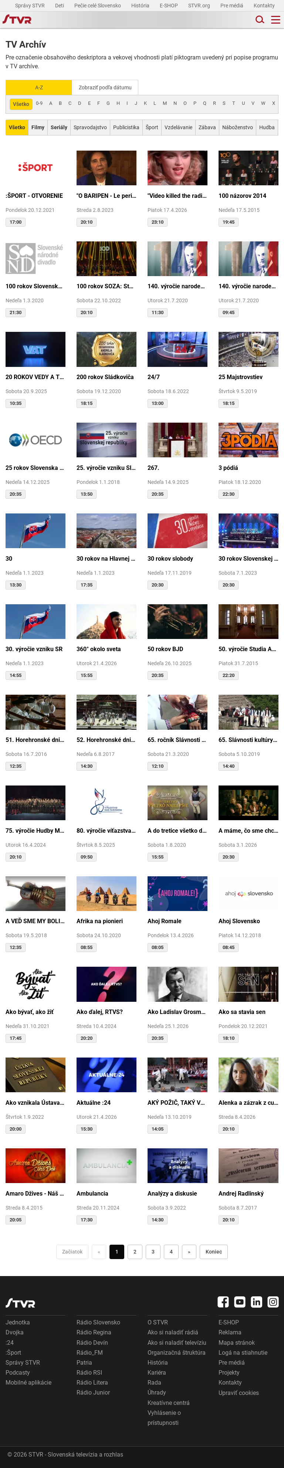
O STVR (158, 1321)
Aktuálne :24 (94, 1102)
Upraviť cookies (239, 1392)
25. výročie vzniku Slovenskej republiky (106, 467)
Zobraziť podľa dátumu (108, 87)
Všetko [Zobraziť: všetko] (21, 103)
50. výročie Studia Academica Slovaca (248, 648)
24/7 (154, 376)
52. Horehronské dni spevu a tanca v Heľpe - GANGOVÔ (106, 739)
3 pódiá (228, 467)
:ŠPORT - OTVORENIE (34, 195)
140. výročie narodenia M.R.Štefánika (177, 285)
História (141, 5)
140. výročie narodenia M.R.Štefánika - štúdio (248, 285)
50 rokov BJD (165, 648)
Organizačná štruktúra (177, 1351)
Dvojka (15, 1331)
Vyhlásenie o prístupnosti (164, 1417)
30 (9, 557)
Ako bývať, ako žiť (30, 1011)
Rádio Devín (92, 1341)
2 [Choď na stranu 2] (134, 1251)
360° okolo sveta (99, 648)
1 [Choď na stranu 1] (116, 1251)
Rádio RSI (89, 1371)
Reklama (230, 1331)
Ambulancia (92, 1192)
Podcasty (18, 1371)
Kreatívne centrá (169, 1402)
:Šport (13, 1351)
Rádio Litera (92, 1381)
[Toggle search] (259, 19)
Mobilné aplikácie (28, 1381)
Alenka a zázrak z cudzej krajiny (248, 1102)
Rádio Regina (94, 1331)
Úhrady (157, 1391)
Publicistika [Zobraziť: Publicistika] (126, 127)
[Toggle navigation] (275, 19)
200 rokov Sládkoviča (105, 376)
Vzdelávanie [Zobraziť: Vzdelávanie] (178, 127)
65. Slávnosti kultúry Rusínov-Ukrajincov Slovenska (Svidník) (248, 739)
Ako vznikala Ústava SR (35, 1102)
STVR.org (199, 5)
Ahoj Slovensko (239, 920)
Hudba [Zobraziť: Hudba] (267, 127)
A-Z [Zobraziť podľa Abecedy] (39, 87)
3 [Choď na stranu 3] (153, 1251)
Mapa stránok (237, 1341)
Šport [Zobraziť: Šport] (152, 127)
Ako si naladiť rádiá (173, 1331)
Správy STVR (30, 5)
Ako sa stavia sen (242, 1011)
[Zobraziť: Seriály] (59, 127)
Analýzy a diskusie (172, 1192)
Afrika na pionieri (100, 920)
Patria (84, 1361)
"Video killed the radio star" (177, 195)
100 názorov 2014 (242, 195)
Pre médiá (232, 5)
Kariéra (157, 1371)
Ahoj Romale (165, 920)
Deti (60, 5)
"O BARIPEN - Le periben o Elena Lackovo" (106, 195)
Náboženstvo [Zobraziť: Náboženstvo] (237, 127)
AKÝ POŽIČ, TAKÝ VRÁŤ (177, 1102)
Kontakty (264, 5)
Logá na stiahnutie (243, 1351)
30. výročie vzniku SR (34, 648)
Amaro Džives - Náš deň (35, 1192)
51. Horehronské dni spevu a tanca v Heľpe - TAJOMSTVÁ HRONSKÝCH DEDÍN (35, 739)
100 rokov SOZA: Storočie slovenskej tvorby (106, 285)
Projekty (229, 1371)
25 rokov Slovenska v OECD (35, 467)
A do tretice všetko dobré (177, 829)
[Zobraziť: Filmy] (38, 127)
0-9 (39, 102)
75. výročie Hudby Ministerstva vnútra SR (35, 829)
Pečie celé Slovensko (98, 5)
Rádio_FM (90, 1351)
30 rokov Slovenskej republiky (248, 557)
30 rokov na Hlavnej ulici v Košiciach (106, 557)
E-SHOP (169, 5)
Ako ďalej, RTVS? (100, 1011)
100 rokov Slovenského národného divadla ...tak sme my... (35, 285)
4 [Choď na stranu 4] (171, 1251)
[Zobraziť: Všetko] (17, 127)
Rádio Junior (93, 1391)
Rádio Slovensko (98, 1321)
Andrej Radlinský (241, 1192)
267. (153, 467)
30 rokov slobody (170, 557)
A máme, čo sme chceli (248, 829)
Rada (154, 1381)
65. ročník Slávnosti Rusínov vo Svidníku (177, 739)
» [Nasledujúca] (189, 1251)
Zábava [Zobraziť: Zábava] (207, 127)
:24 (10, 1341)
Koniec (214, 1251)
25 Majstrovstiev (241, 376)
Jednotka (18, 1321)
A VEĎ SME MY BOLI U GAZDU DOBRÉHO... (35, 920)
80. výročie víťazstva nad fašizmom (106, 829)
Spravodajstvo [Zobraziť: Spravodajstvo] (90, 127)
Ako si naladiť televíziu (177, 1341)
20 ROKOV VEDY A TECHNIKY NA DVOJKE (35, 376)
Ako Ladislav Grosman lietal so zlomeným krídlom (177, 1011)
